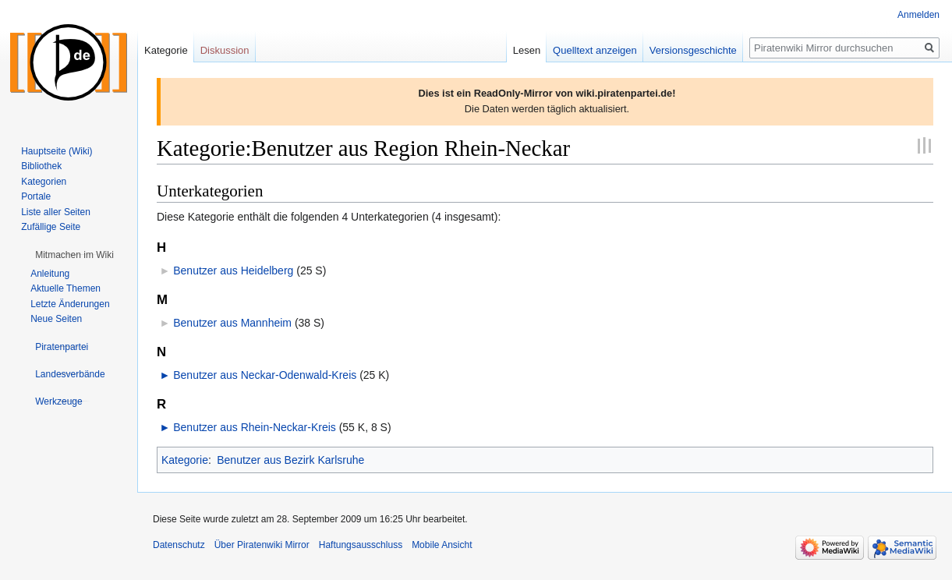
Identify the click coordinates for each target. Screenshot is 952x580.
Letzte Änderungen (69, 304)
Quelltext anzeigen (595, 50)
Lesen (526, 50)
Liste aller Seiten (55, 212)
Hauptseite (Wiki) (56, 151)
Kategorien (43, 181)
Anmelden (918, 14)
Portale (36, 196)
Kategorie (184, 460)
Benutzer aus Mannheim (232, 323)
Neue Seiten (56, 318)
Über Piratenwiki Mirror (262, 544)
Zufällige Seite (50, 226)
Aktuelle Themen (65, 288)
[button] (74, 254)
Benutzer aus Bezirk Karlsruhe (290, 460)
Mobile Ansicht (442, 544)
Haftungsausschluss (360, 544)
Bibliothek (41, 166)
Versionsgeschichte (693, 50)
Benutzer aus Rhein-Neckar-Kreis (254, 427)
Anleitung (49, 273)
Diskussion (225, 50)
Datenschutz (179, 544)
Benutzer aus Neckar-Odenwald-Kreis (264, 375)
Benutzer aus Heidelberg (233, 270)
